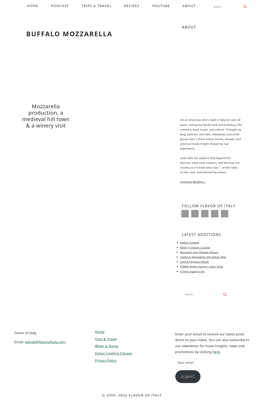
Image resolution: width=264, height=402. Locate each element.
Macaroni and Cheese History (199, 252)
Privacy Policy (106, 360)
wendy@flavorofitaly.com (45, 341)
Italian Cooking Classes (113, 353)
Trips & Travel (106, 338)
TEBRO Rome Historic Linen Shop (201, 266)
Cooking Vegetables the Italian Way (203, 257)
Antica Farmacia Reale (194, 261)
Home (100, 331)
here (216, 351)
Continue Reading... (193, 182)
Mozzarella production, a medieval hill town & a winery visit (46, 116)
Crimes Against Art (192, 271)
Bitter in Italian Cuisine (195, 247)
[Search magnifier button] (245, 6)
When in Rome (106, 346)
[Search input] (227, 6)
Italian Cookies (189, 242)
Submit (188, 376)
